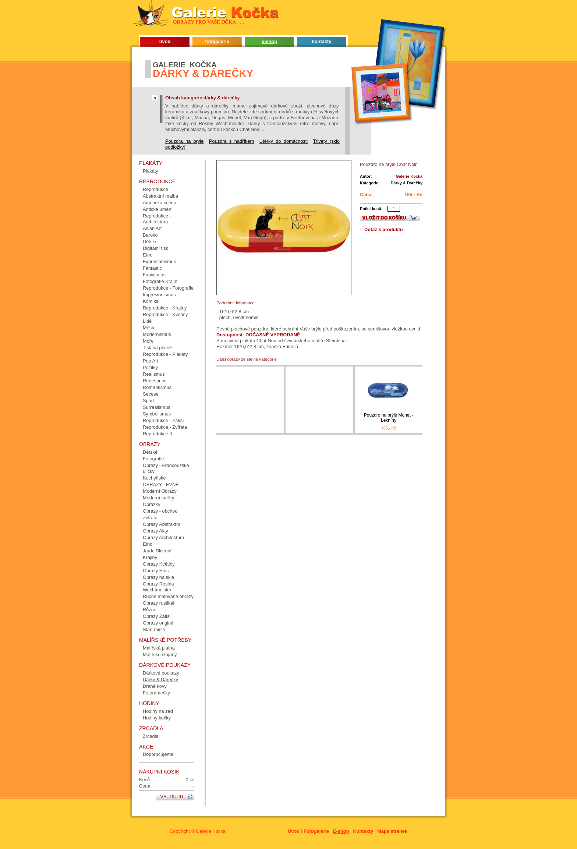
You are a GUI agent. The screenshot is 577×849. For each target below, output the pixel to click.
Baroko (150, 235)
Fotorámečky (156, 693)
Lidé (147, 321)
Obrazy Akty (155, 531)
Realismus (154, 374)
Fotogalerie (316, 831)
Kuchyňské (154, 478)
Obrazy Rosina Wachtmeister (158, 586)
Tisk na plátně (157, 347)
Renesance (155, 380)
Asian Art (152, 228)
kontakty (322, 41)
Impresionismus (159, 294)
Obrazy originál (158, 623)
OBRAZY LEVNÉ (161, 484)
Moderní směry (158, 497)
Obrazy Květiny (159, 564)
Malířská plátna (159, 648)
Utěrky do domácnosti (283, 141)
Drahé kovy (155, 686)
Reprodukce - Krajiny (165, 308)
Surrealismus (156, 407)
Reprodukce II (157, 433)
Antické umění (158, 209)
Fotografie (153, 458)
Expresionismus (159, 261)
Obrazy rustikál (158, 603)
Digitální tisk (155, 248)
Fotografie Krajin (160, 281)
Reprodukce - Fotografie (168, 288)
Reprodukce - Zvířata (165, 427)
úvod (165, 41)
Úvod (294, 831)
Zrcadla (151, 736)
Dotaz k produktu (383, 229)
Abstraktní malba (160, 196)
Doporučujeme (158, 754)
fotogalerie (217, 41)
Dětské (150, 241)
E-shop (341, 831)
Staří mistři (154, 629)
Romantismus (157, 387)
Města (149, 327)
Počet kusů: (371, 208)
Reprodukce (155, 189)
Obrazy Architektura (163, 537)
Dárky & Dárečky (406, 183)
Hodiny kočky (157, 718)
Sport (148, 400)
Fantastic (152, 268)
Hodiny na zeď (158, 711)
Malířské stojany (160, 654)
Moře (148, 341)
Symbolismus (157, 414)
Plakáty (150, 171)
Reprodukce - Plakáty (165, 354)
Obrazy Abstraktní (161, 524)
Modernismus (157, 334)
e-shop (269, 41)
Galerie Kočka (210, 831)
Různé (149, 609)
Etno (147, 255)
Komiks (150, 301)
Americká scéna (159, 202)
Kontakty (363, 831)
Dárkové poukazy (161, 673)
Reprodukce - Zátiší (163, 420)
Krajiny (150, 557)
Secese (151, 394)
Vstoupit (172, 796)
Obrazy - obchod (160, 511)
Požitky (150, 367)
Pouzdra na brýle (184, 141)
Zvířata (150, 517)
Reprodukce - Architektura (157, 218)
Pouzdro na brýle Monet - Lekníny (388, 418)
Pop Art (150, 361)
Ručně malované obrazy (168, 596)
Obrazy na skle (158, 577)
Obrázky (151, 504)
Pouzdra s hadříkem (231, 141)
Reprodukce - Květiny (165, 314)
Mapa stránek (392, 831)
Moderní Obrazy (160, 491)
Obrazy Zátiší (157, 616)
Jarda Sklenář (157, 550)
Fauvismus (154, 274)
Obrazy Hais (156, 570)
